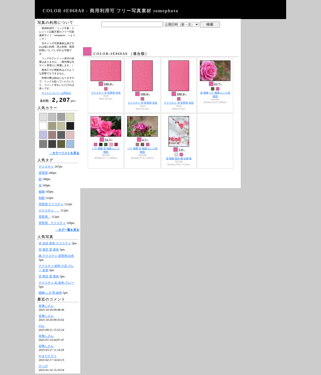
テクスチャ (46, 168)
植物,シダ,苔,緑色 (50, 294)
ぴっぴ (43, 367)
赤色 (118, 92)
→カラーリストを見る (64, 154)
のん (42, 327)
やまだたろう (48, 357)
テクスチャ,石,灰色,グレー (56, 284)
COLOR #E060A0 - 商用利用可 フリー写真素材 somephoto (111, 10)
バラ (211, 92)
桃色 (215, 96)
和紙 (42, 199)
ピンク (116, 148)
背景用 (43, 174)
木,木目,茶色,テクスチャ (55, 245)
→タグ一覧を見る (67, 231)
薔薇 (217, 92)
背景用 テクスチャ (51, 205)
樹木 (177, 158)
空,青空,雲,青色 (49, 251)
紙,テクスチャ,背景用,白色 (56, 257)
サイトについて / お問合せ (56, 93)
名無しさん (46, 307)
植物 (42, 193)
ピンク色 (225, 92)
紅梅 (186, 158)
